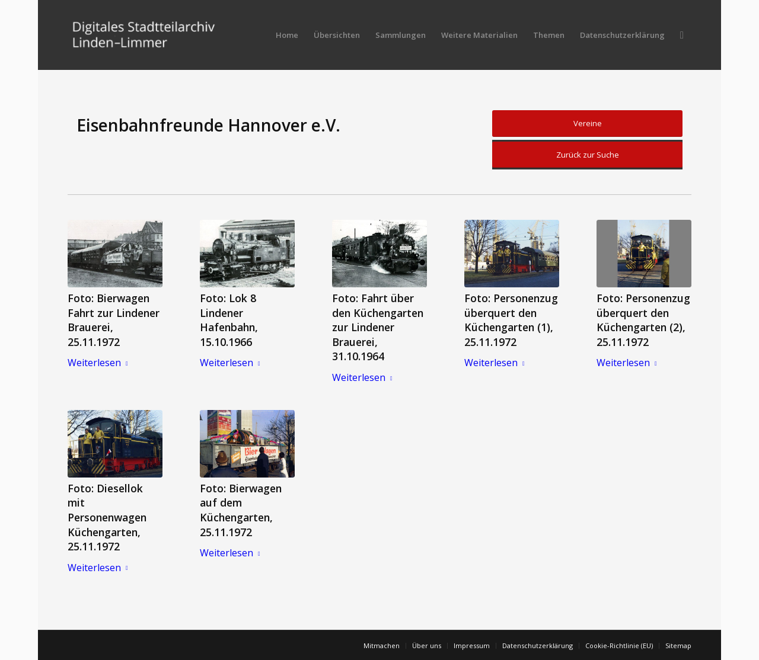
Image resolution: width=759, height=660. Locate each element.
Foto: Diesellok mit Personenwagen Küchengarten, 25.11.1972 (107, 517)
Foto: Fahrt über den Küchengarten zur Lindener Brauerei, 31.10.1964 (377, 327)
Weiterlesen (100, 362)
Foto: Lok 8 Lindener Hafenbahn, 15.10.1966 (229, 320)
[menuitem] (287, 35)
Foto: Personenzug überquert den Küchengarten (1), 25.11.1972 (511, 320)
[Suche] (681, 35)
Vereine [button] (587, 123)
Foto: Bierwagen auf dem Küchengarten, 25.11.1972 (241, 510)
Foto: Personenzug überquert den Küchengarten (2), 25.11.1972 (643, 320)
